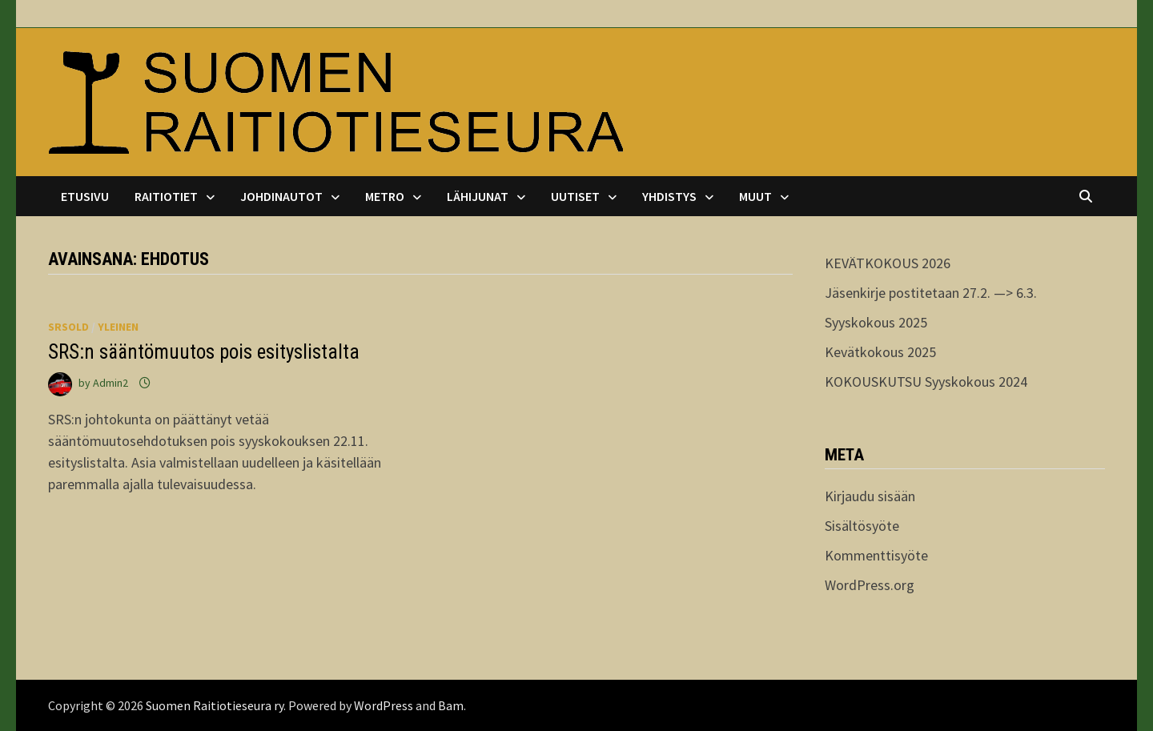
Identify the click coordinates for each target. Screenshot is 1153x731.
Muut (755, 196)
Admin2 (110, 383)
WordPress (383, 705)
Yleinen (118, 326)
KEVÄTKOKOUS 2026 (887, 263)
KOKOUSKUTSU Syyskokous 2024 (926, 381)
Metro (384, 196)
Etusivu (85, 196)
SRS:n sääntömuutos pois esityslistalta (204, 351)
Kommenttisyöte (876, 555)
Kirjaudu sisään (870, 496)
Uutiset (575, 196)
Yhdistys (669, 196)
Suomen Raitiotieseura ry (214, 705)
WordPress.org (869, 585)
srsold (68, 326)
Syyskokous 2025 (876, 322)
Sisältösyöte (862, 525)
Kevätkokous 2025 (880, 352)
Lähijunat (477, 196)
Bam (451, 705)
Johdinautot (281, 196)
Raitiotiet (166, 196)
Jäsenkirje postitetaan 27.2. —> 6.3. (931, 292)
